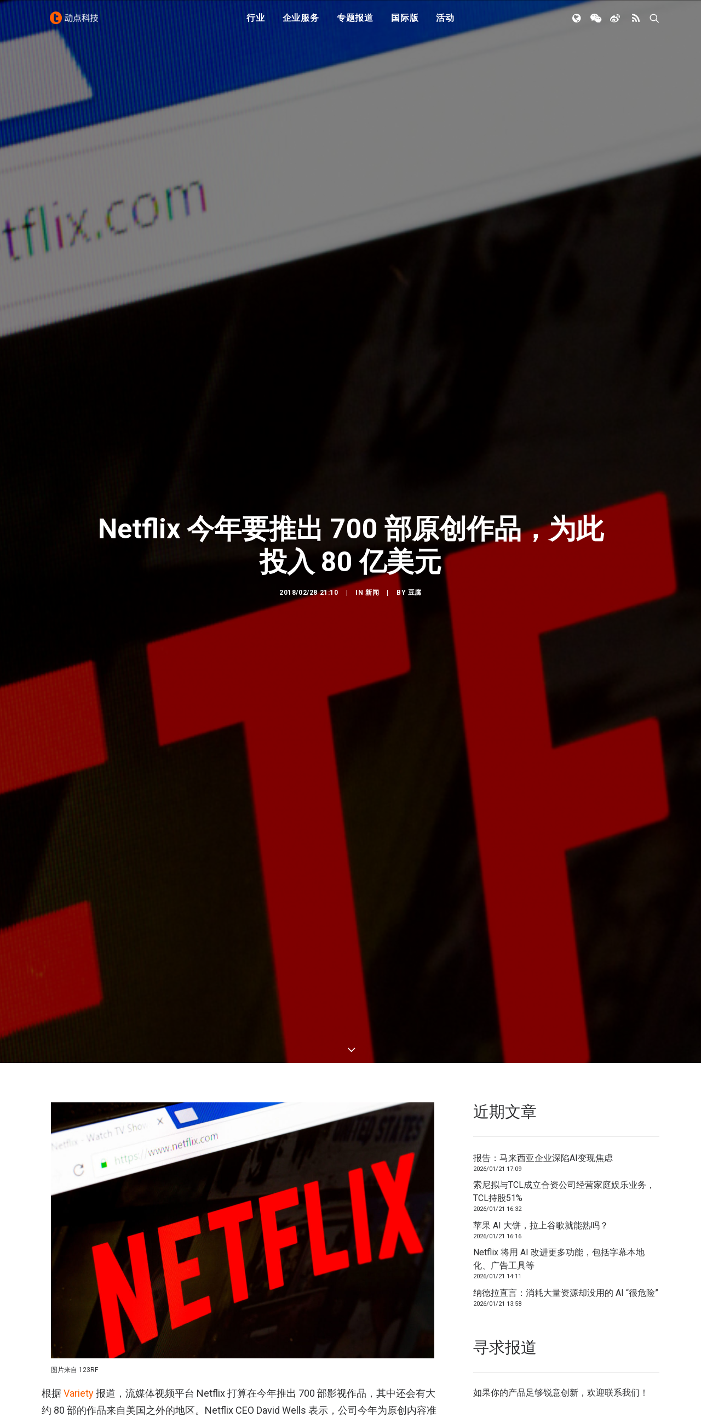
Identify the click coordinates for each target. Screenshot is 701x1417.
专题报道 (355, 23)
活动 (445, 23)
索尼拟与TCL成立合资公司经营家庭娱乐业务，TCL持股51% (564, 975)
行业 (255, 23)
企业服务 (301, 23)
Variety (79, 1176)
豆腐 (415, 484)
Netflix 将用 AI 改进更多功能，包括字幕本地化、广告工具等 (559, 1042)
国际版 (404, 23)
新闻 (372, 484)
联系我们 (622, 1176)
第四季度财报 (151, 1317)
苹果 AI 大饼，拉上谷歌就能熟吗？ (540, 1009)
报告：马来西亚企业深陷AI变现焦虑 (543, 941)
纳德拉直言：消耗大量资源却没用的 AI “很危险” (565, 1076)
